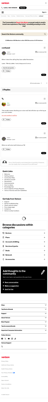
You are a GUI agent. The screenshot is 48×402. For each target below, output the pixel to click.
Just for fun (9, 289)
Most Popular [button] (5, 322)
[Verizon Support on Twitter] (2, 346)
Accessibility (4, 376)
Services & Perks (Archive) (31, 16)
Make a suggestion (12, 286)
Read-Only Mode (22, 22)
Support (6, 201)
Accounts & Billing (12, 242)
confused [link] (41, 16)
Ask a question (39, 12)
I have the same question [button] (8, 67)
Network (8, 255)
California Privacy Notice (7, 365)
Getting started (9, 176)
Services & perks (11, 246)
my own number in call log (9, 115)
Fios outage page (9, 207)
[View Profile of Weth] (8, 103)
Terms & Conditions (6, 384)
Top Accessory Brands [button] (8, 326)
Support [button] (3, 313)
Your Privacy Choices (8, 372)
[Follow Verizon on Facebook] (2, 338)
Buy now (22, 7)
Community (3, 16)
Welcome (7, 174)
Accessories (10, 259)
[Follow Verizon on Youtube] (9, 338)
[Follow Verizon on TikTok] (15, 339)
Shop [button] (3, 305)
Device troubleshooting (11, 203)
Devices (8, 233)
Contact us (7, 209)
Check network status (10, 205)
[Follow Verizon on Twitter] (5, 338)
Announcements (9, 183)
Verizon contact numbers (11, 211)
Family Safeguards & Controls (23, 63)
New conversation (11, 282)
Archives (13, 16)
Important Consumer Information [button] (11, 330)
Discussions (8, 181)
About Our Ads (5, 388)
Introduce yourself (9, 179)
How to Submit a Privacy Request (14, 188)
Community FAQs (9, 178)
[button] (2, 12)
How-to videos (8, 185)
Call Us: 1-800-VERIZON (10, 7)
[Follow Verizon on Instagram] (12, 338)
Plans (7, 237)
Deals (7, 251)
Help (9, 16)
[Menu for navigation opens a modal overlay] (46, 3)
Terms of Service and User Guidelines (15, 190)
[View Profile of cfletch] (9, 52)
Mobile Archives (20, 16)
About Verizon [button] (5, 317)
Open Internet (5, 380)
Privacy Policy (4, 361)
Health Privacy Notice (6, 369)
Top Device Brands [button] (7, 309)
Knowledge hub (9, 187)
